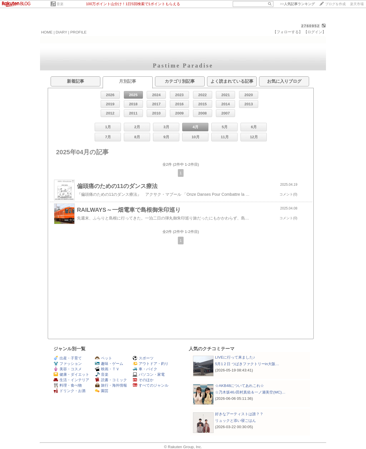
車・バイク (145, 369)
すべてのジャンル (150, 385)
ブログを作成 (335, 4)
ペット (103, 358)
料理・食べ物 (67, 385)
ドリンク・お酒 (69, 391)
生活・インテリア (71, 380)
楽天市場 (357, 4)
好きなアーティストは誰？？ (239, 414)
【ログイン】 (315, 32)
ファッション (67, 363)
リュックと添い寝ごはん (235, 420)
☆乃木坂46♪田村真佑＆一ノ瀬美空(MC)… (250, 392)
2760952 (310, 26)
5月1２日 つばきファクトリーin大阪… (247, 364)
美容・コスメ (67, 369)
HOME (47, 32)
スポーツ (143, 358)
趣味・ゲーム (109, 363)
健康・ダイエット (71, 374)
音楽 (60, 4)
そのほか (143, 380)
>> (297, 4)
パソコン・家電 (149, 374)
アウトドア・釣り (150, 363)
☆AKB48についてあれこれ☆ (239, 385)
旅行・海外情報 (111, 385)
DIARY (61, 32)
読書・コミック (111, 380)
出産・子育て (67, 358)
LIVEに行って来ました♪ (235, 357)
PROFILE (78, 32)
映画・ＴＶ (107, 369)
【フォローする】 (288, 32)
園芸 (101, 391)
